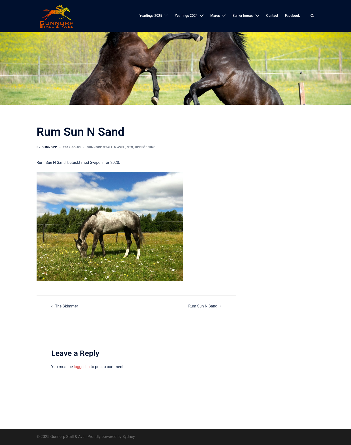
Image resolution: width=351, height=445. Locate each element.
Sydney (128, 436)
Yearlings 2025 (150, 16)
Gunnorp (49, 147)
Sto (130, 147)
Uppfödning (145, 147)
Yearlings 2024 (186, 16)
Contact (272, 16)
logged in (82, 366)
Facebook (292, 16)
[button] (312, 16)
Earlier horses (243, 16)
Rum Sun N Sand (202, 306)
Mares (215, 16)
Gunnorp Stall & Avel (106, 147)
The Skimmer (66, 306)
